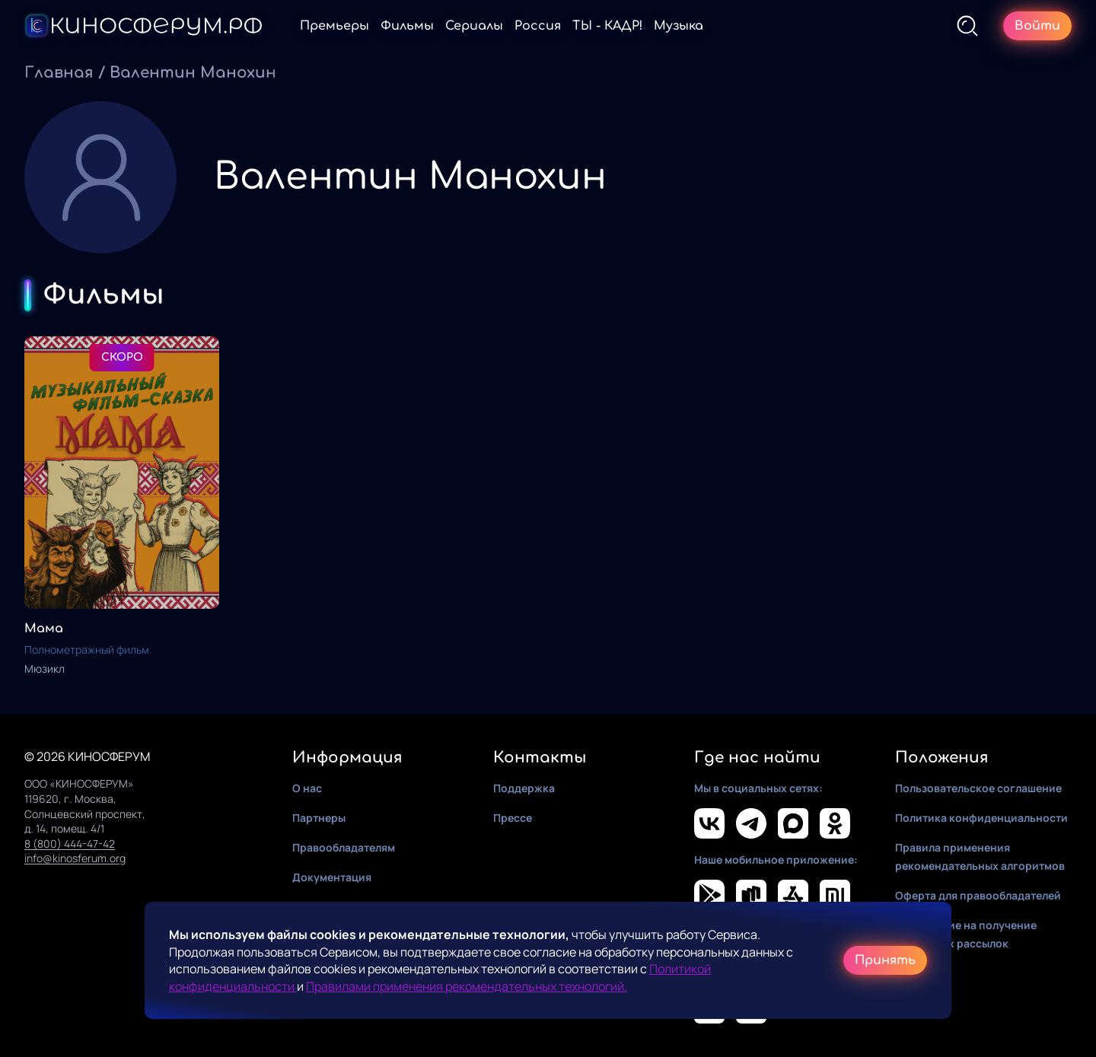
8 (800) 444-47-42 (69, 843)
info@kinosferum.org (75, 858)
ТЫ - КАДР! (607, 26)
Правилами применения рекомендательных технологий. (466, 986)
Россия (538, 26)
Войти (1037, 26)
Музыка (678, 26)
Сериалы (474, 26)
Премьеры (334, 26)
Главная (59, 72)
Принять (885, 960)
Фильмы (407, 26)
